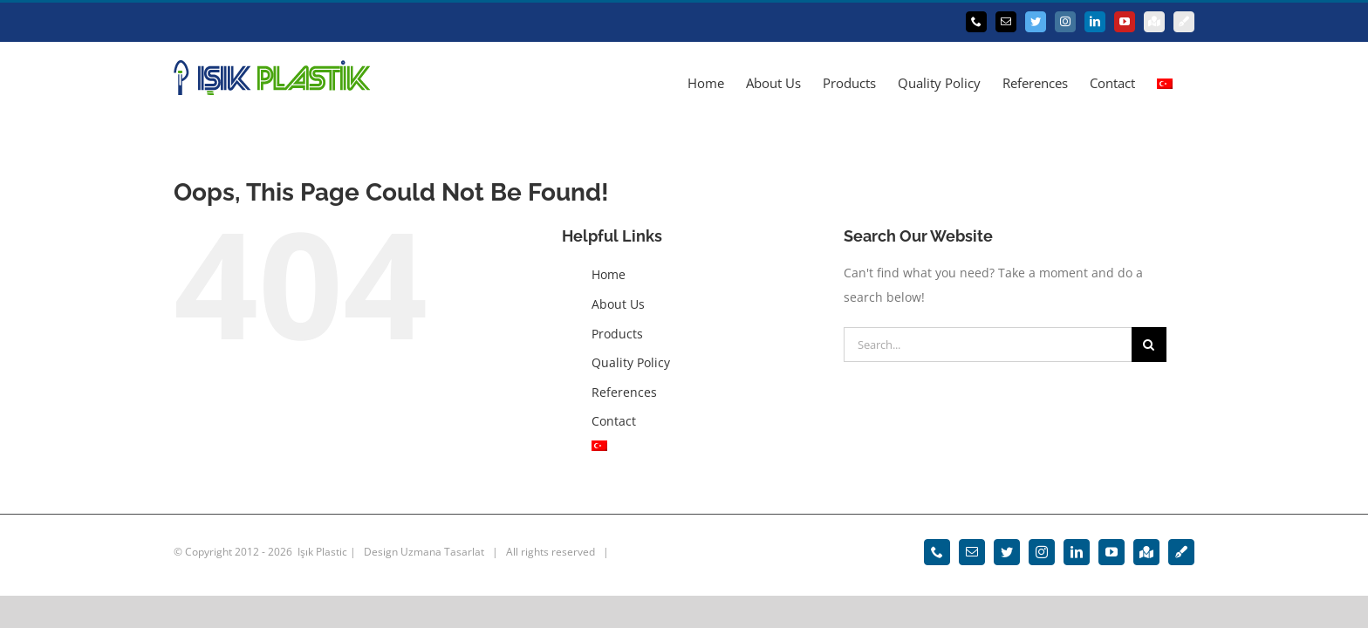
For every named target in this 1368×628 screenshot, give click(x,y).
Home (609, 274)
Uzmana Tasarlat (442, 551)
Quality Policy (631, 362)
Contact (614, 421)
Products (617, 333)
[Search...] (988, 344)
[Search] (1149, 344)
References (624, 392)
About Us (618, 304)
